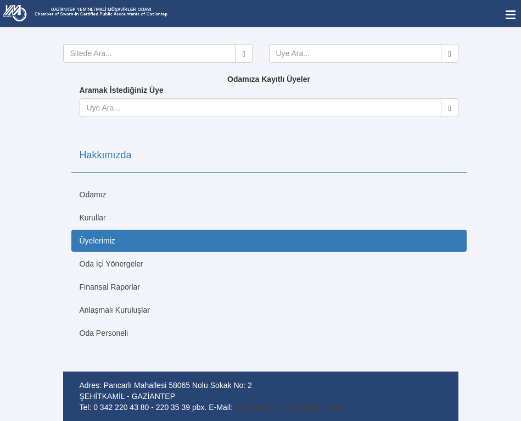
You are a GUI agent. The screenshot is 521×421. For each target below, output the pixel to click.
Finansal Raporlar (110, 286)
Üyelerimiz (97, 240)
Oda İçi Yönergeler (111, 263)
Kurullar (93, 217)
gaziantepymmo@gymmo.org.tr (289, 407)
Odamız (93, 194)
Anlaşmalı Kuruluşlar (115, 310)
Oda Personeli (104, 333)
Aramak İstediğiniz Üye (122, 90)
